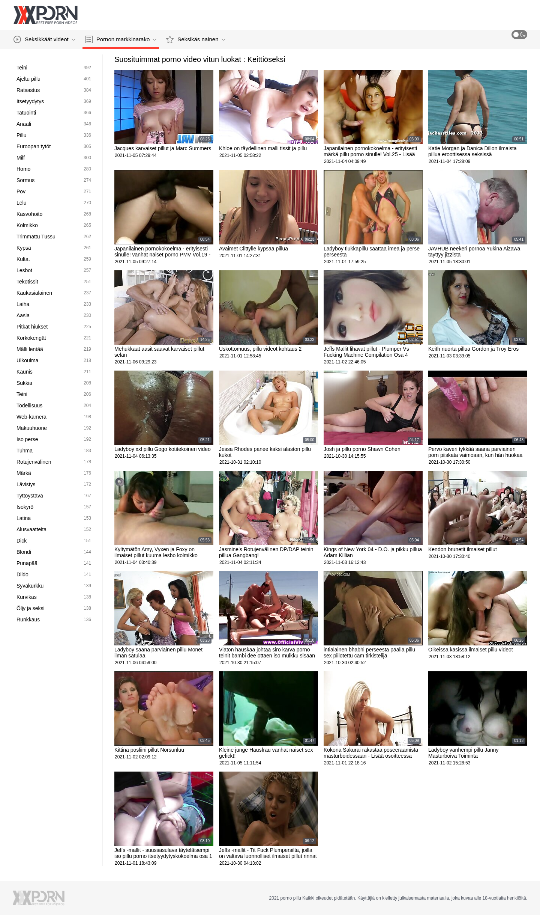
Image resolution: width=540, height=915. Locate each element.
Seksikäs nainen (195, 39)
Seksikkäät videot (44, 39)
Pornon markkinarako (121, 39)
